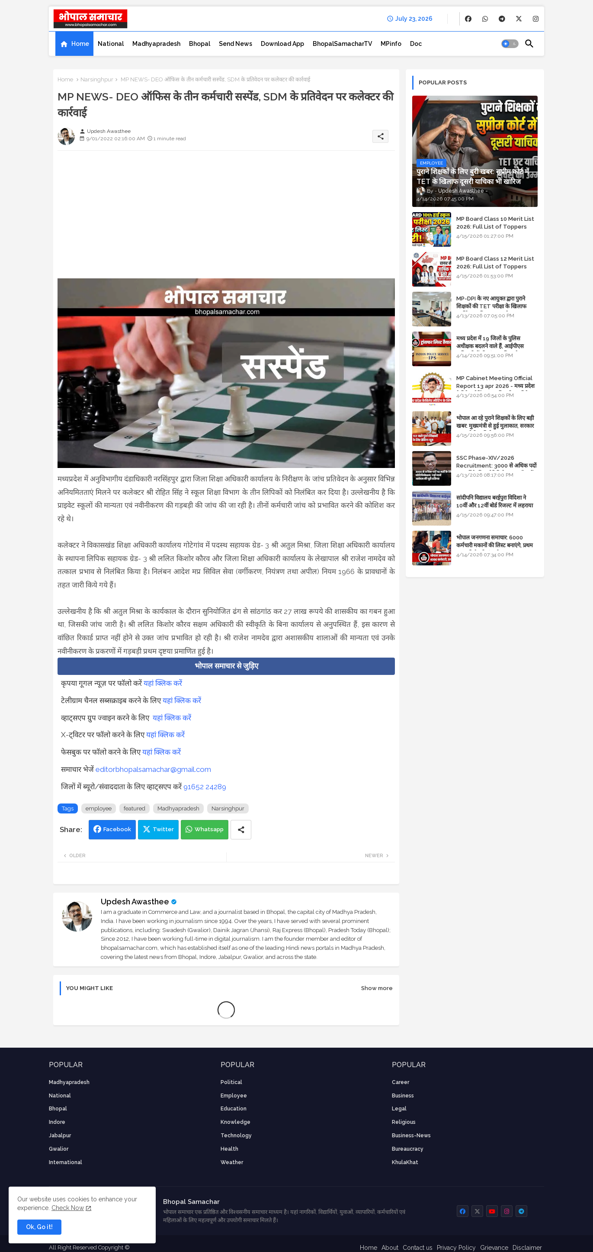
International (65, 1162)
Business (403, 1096)
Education (234, 1109)
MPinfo (391, 43)
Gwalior (58, 1149)
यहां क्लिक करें (163, 683)
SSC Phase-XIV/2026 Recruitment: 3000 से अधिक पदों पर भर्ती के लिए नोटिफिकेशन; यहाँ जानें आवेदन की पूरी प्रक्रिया (496, 470)
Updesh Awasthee (135, 901)
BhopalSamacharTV (342, 43)
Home (80, 43)
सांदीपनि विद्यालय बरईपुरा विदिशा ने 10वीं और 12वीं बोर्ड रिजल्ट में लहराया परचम (494, 505)
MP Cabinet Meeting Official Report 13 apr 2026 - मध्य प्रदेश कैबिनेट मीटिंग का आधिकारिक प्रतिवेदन (495, 386)
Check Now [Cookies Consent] (67, 1207)
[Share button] (241, 829)
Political (231, 1082)
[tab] (74, 44)
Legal (399, 1109)
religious (404, 1122)
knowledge (235, 1122)
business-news (411, 1136)
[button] (510, 43)
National (111, 43)
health (229, 1149)
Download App (282, 43)
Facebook (117, 829)
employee (99, 808)
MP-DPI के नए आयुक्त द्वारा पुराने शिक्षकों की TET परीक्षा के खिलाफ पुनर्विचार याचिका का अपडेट (491, 306)
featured (134, 808)
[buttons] (468, 19)
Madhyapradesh (156, 43)
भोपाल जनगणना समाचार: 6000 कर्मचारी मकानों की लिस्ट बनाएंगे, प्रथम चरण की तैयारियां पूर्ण (494, 545)
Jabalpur (60, 1136)
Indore (57, 1122)
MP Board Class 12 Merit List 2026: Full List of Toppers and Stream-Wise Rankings (495, 266)
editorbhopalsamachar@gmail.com (153, 769)
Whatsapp (209, 829)
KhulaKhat (405, 1162)
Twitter (163, 829)
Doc (416, 43)
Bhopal (199, 43)
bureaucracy (407, 1149)
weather (232, 1162)
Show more (377, 988)
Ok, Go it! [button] (39, 1226)
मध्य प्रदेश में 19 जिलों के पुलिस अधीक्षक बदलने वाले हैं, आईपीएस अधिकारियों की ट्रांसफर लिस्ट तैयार (490, 346)
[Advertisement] (226, 217)
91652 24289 (204, 786)
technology (236, 1136)
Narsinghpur (96, 79)
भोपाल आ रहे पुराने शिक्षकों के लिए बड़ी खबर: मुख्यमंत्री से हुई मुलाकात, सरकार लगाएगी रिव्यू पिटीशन (495, 426)
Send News (235, 43)
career (400, 1082)
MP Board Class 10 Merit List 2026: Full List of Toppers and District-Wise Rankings (495, 227)
